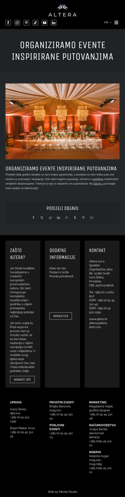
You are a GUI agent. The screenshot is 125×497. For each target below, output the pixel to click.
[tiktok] (35, 22)
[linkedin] (53, 22)
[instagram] (17, 22)
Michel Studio (68, 492)
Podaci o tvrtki (59, 272)
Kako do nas (57, 268)
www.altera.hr (98, 319)
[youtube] (44, 22)
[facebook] (8, 22)
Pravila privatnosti (61, 276)
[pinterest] (26, 22)
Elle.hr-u (98, 183)
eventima (97, 179)
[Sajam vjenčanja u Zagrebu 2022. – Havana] (62, 121)
